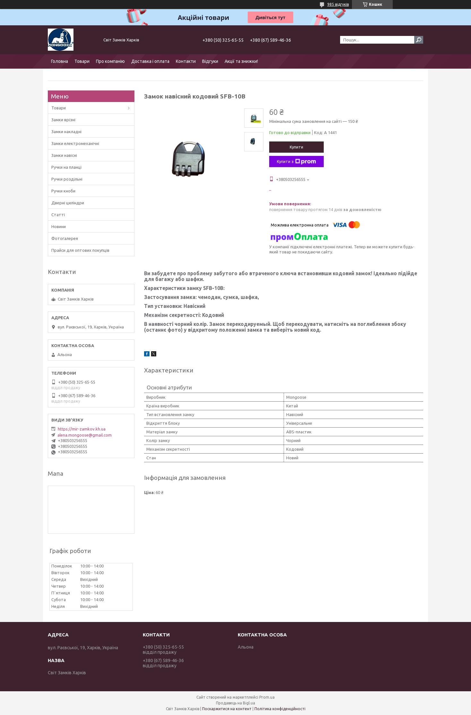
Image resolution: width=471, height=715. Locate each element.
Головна (59, 61)
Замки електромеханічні (75, 143)
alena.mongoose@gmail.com (84, 435)
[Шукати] (418, 40)
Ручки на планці (66, 167)
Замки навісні (64, 155)
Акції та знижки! (241, 61)
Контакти (186, 61)
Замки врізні (63, 119)
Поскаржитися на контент (227, 709)
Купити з (296, 162)
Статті (58, 214)
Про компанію (110, 61)
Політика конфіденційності (279, 709)
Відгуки (210, 61)
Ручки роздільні (66, 179)
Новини (58, 226)
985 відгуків (338, 4)
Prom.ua (267, 697)
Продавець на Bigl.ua (235, 703)
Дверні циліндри (67, 202)
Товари (82, 61)
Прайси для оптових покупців (80, 250)
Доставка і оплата (150, 61)
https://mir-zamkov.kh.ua (82, 429)
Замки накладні (66, 131)
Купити (296, 147)
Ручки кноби (63, 191)
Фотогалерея (64, 238)
